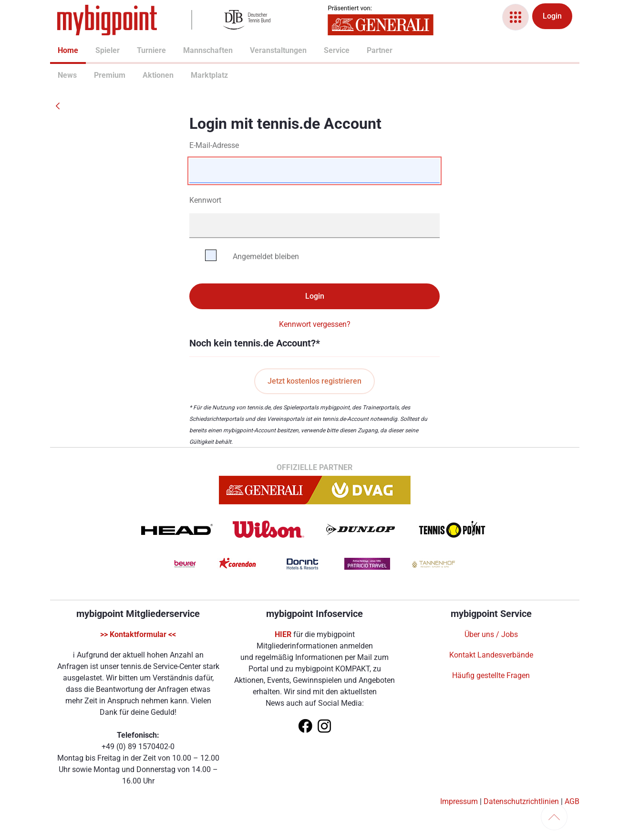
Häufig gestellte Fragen (491, 675)
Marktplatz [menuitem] (195, 75)
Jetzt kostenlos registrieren (314, 381)
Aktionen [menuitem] (146, 75)
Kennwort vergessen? (315, 324)
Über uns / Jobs (491, 634)
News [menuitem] (61, 75)
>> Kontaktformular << (138, 634)
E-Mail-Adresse (214, 145)
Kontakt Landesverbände (491, 654)
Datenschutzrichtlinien (521, 801)
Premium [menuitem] (98, 75)
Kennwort (205, 200)
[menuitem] (57, 51)
